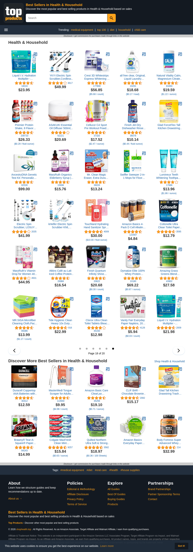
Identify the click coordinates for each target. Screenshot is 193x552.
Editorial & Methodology (81, 489)
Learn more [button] (107, 545)
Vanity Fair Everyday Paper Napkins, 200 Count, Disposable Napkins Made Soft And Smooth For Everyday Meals (133, 322)
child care (140, 29)
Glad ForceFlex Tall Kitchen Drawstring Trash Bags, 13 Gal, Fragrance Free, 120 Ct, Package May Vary (169, 126)
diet (112, 29)
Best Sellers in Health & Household (54, 5)
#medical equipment (72, 470)
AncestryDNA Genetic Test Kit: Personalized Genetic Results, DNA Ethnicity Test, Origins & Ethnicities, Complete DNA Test (24, 176)
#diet (89, 470)
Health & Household (28, 42)
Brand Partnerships (159, 489)
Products (113, 504)
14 (87, 349)
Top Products (15, 523)
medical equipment (82, 29)
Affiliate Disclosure (78, 494)
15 (93, 349)
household (124, 29)
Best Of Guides (117, 494)
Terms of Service (77, 504)
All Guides (114, 489)
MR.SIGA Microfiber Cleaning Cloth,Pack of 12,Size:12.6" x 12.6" (24, 322)
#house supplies (130, 470)
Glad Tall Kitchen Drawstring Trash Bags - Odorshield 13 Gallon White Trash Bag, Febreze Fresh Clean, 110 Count (168, 392)
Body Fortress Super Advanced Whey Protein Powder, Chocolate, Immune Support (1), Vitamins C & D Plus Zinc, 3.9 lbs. (168, 441)
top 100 (101, 29)
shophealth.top (23, 529)
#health (113, 470)
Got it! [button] (181, 546)
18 (113, 349)
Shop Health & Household (169, 361)
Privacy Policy (75, 499)
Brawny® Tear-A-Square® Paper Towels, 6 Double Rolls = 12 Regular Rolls (24, 441)
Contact (152, 499)
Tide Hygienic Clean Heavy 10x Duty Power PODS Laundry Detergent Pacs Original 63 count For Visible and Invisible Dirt (60, 322)
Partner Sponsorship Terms (164, 494)
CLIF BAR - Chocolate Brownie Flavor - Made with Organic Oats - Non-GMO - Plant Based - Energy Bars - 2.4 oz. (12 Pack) (132, 392)
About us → (15, 498)
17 (106, 349)
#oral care (101, 470)
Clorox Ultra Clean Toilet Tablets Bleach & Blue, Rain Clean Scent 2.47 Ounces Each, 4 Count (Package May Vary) (96, 322)
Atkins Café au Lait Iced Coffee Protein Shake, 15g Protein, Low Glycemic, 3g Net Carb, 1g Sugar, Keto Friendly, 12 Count (60, 272)
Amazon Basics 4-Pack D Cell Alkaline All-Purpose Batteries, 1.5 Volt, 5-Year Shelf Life (132, 226)
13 (80, 349)
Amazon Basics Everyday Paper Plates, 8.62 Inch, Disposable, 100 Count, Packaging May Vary (132, 441)
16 (100, 349)
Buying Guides (116, 499)
